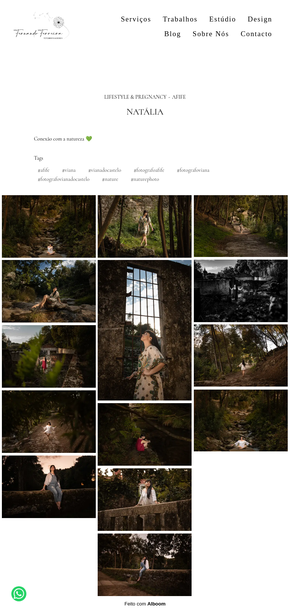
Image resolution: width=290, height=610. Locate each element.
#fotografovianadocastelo (63, 179)
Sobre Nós (211, 34)
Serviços (136, 19)
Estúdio (222, 19)
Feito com (145, 604)
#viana (68, 170)
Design (260, 19)
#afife (43, 170)
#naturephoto (145, 179)
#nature (110, 179)
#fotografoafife (148, 170)
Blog (172, 34)
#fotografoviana (193, 170)
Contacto (256, 34)
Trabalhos (180, 19)
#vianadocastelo (104, 170)
